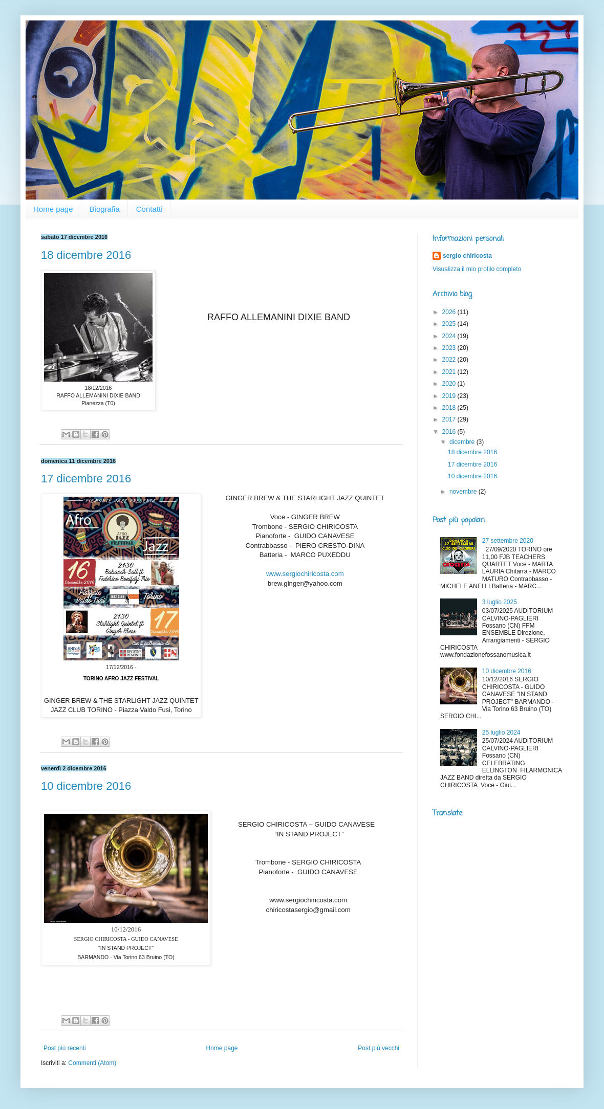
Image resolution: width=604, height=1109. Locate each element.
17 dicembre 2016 (86, 478)
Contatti (149, 209)
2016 (450, 431)
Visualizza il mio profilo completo (477, 269)
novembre (464, 491)
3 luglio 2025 (499, 602)
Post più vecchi (378, 1048)
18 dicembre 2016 (86, 255)
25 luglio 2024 (501, 732)
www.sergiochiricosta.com (305, 574)
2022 (450, 359)
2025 (450, 323)
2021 (450, 371)
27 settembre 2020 (507, 540)
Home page (53, 209)
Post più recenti (65, 1048)
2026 (450, 312)
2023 (450, 347)
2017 (450, 419)
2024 (450, 336)
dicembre (463, 442)
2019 (450, 396)
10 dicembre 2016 (86, 786)
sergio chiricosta (467, 255)
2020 (450, 383)
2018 (450, 407)
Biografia (105, 209)
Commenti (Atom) (92, 1063)
